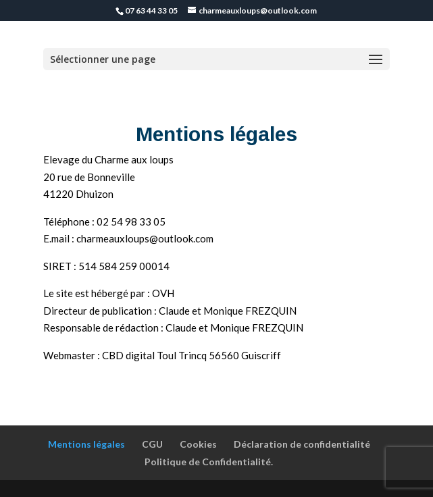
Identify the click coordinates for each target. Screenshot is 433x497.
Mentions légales (86, 444)
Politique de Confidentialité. (209, 461)
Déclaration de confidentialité (302, 444)
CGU (152, 444)
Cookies (198, 444)
